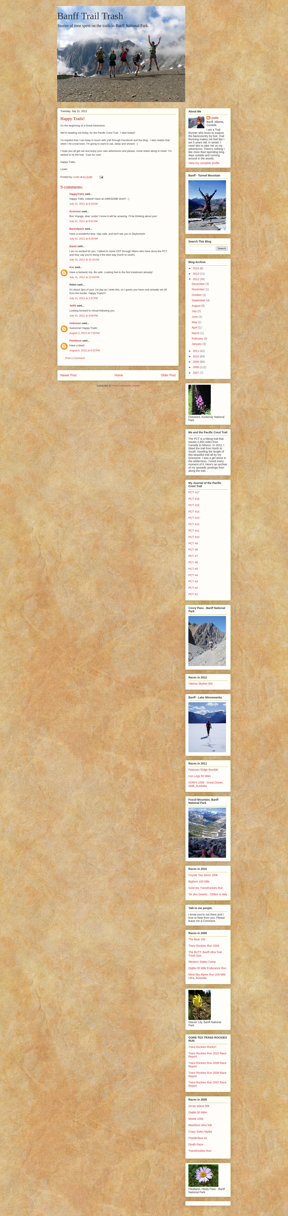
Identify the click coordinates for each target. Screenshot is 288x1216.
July (195, 311)
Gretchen (75, 211)
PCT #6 (193, 562)
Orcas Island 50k (198, 1106)
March (196, 333)
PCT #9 (193, 543)
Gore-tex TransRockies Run (205, 887)
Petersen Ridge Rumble (203, 769)
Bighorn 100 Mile (198, 881)
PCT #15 (193, 505)
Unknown (75, 323)
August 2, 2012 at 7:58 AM (84, 333)
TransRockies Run (199, 1150)
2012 (196, 279)
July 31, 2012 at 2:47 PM (83, 298)
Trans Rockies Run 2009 (203, 945)
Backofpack (76, 228)
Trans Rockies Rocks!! (202, 1047)
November (198, 289)
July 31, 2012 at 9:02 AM (83, 221)
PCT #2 (193, 587)
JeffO (72, 305)
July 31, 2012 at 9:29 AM (83, 238)
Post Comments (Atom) (125, 385)
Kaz (71, 267)
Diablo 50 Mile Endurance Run (207, 968)
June (195, 316)
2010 (196, 356)
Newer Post (68, 375)
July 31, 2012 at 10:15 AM (84, 259)
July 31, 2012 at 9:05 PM (83, 315)
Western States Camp (202, 961)
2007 (196, 372)
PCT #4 (193, 575)
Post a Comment (75, 358)
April (195, 327)
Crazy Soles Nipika (200, 1131)
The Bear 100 (196, 939)
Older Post (168, 375)
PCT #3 (193, 581)
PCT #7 (193, 556)
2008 (196, 367)
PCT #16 (193, 498)
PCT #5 (193, 568)
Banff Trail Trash (90, 16)
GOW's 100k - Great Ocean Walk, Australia (205, 784)
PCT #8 (193, 549)
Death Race (195, 1144)
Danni (73, 246)
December (198, 283)
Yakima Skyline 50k (200, 683)
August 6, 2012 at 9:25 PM (84, 350)
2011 (196, 351)
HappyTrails (76, 193)
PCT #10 (193, 537)
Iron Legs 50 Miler (199, 776)
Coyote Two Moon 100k (203, 875)
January (197, 344)
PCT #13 (193, 517)
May (195, 322)
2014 (196, 268)
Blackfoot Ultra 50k (200, 1125)
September (199, 300)
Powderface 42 (197, 1138)
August (196, 305)
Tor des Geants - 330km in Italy (207, 894)
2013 (196, 273)
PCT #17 (193, 492)
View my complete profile (203, 163)
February (198, 338)
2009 (196, 361)
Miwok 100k (195, 1118)
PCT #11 (193, 530)
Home (119, 375)
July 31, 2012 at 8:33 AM (83, 203)
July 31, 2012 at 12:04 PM (84, 277)
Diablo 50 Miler (197, 1112)
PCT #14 (193, 511)
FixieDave (75, 340)
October (197, 294)
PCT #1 (193, 594)
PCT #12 (193, 524)
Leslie (215, 117)
